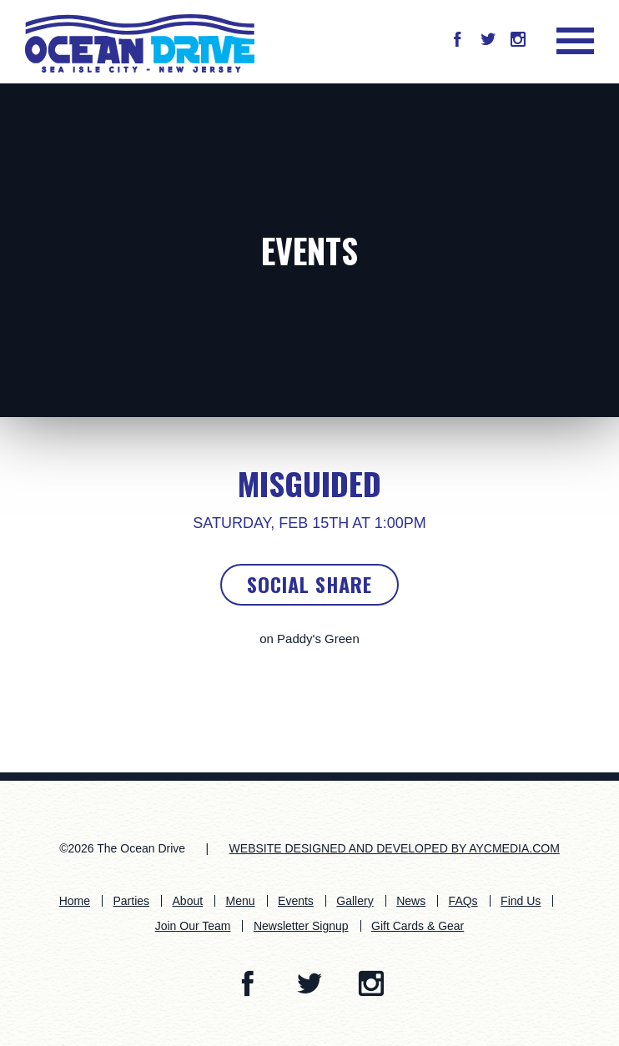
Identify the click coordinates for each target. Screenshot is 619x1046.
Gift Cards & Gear (417, 926)
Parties (131, 901)
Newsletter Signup (301, 926)
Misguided (309, 483)
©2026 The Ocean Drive (122, 848)
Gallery (354, 901)
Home (74, 901)
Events (309, 250)
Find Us (521, 901)
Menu (240, 901)
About (188, 901)
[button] (457, 41)
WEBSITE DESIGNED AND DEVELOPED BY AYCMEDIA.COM (394, 848)
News (410, 901)
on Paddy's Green (309, 638)
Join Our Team (193, 926)
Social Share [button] (309, 584)
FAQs (463, 901)
